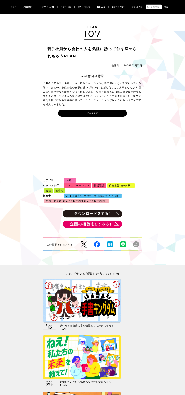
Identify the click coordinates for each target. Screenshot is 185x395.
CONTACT (118, 7)
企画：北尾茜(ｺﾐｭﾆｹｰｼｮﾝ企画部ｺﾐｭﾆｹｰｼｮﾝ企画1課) (76, 200)
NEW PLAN (47, 7)
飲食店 (60, 190)
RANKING (84, 7)
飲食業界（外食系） (121, 185)
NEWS (101, 7)
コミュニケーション (77, 185)
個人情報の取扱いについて (81, 376)
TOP (14, 7)
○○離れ (69, 180)
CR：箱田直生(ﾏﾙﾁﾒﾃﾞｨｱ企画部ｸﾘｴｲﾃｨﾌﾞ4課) (92, 195)
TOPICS (66, 7)
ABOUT (28, 7)
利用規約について (52, 376)
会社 (48, 190)
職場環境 (99, 185)
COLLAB (137, 7)
